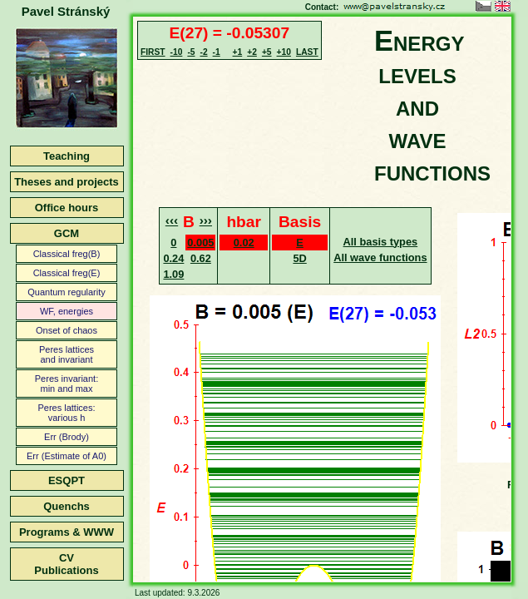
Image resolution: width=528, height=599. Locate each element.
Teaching (66, 156)
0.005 (200, 242)
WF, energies (66, 311)
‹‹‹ (171, 220)
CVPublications (66, 564)
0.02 (244, 242)
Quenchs (66, 506)
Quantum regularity (66, 292)
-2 (203, 52)
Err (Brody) (66, 437)
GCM (66, 233)
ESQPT (66, 480)
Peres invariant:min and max (66, 384)
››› (206, 220)
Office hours (67, 207)
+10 (284, 52)
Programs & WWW (66, 532)
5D (299, 258)
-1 (216, 52)
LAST (307, 52)
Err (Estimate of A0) (66, 456)
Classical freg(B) (67, 254)
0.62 (200, 258)
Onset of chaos (66, 330)
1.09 (173, 274)
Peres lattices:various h (66, 413)
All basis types (380, 241)
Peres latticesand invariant (66, 354)
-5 (191, 52)
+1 (238, 52)
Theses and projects (66, 182)
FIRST (153, 52)
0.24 (173, 258)
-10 (176, 52)
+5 (267, 52)
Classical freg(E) (67, 273)
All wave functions (380, 257)
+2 (252, 52)
